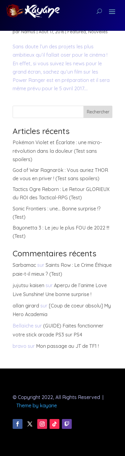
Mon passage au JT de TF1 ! (67, 346)
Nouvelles (98, 32)
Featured (76, 32)
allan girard (26, 306)
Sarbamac (24, 265)
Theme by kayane (36, 405)
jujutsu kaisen (28, 285)
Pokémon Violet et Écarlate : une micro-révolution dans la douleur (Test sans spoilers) (57, 150)
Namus (28, 32)
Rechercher (98, 112)
